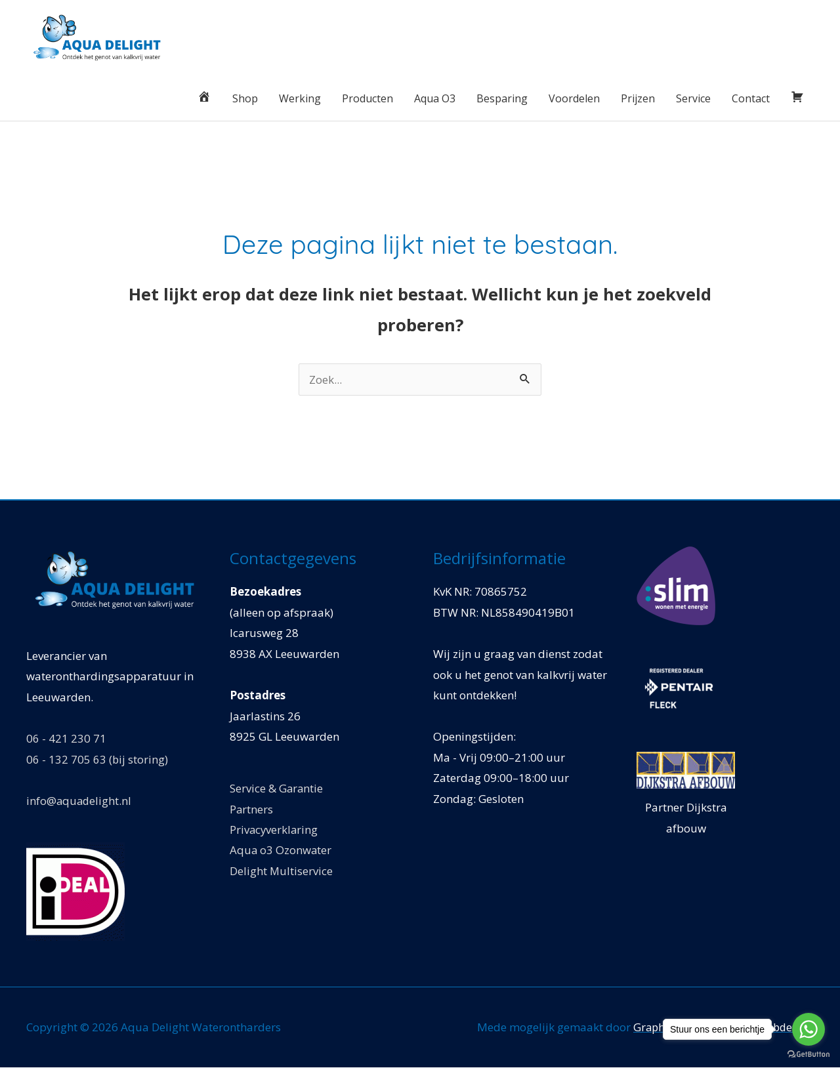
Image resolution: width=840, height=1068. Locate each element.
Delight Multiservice (281, 871)
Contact (751, 98)
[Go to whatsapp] (808, 1029)
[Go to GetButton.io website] (809, 1054)
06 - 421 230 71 (66, 739)
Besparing (502, 98)
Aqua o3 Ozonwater (281, 851)
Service (693, 98)
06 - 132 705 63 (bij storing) (97, 759)
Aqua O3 (434, 98)
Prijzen (638, 98)
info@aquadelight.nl (79, 800)
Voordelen (574, 98)
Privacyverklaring (275, 830)
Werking (300, 98)
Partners (252, 809)
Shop (245, 98)
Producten (367, 98)
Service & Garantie (277, 788)
